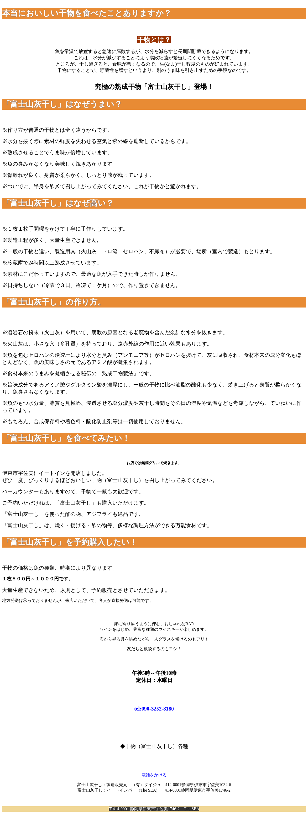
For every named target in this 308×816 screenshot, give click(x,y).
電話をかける (154, 775)
